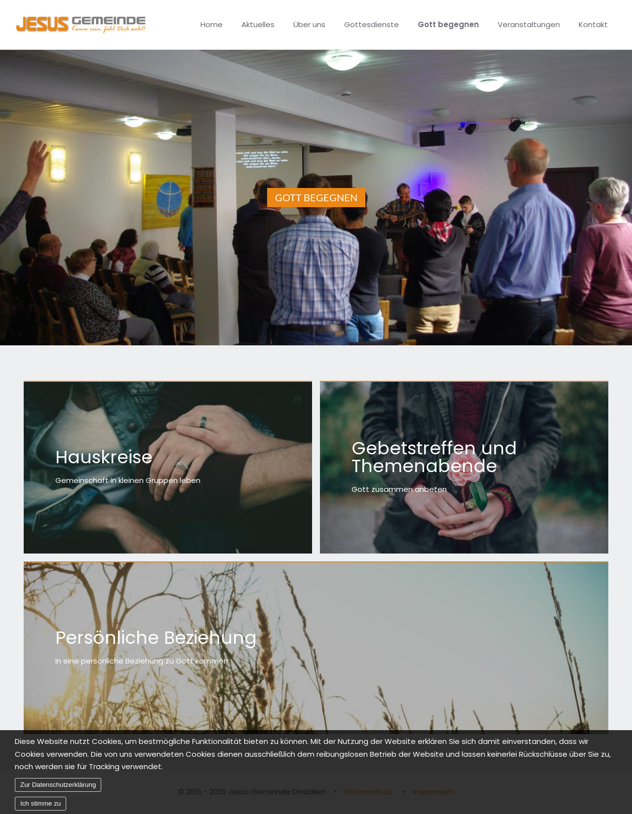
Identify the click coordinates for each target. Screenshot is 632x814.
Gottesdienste (371, 24)
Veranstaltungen (529, 24)
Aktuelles (258, 24)
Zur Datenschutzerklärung (58, 788)
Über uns (309, 24)
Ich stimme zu (40, 807)
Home (211, 24)
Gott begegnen (448, 24)
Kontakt (593, 24)
